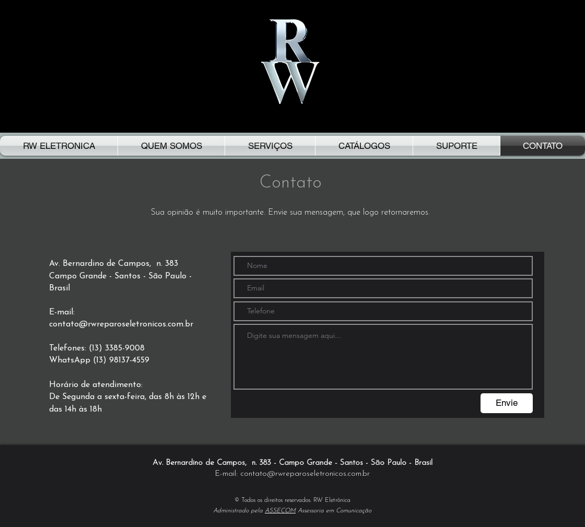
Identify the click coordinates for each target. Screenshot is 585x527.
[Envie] (507, 403)
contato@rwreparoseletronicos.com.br (121, 324)
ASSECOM (280, 511)
